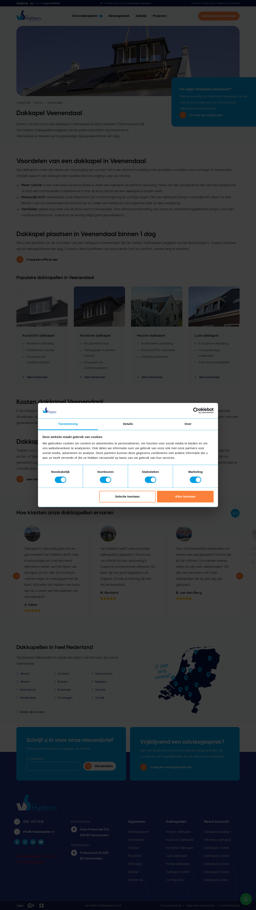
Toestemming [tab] (68, 424)
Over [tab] (188, 424)
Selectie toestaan (127, 496)
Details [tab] (128, 424)
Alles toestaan (185, 496)
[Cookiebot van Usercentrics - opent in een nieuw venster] (196, 411)
